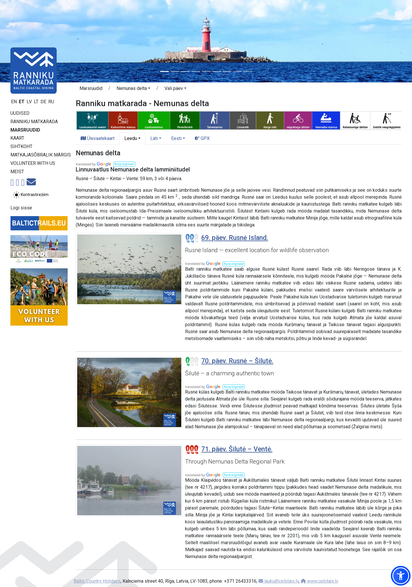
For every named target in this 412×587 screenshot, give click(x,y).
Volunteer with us (32, 163)
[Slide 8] (237, 71)
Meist (17, 171)
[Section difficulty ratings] (192, 238)
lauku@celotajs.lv (278, 581)
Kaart (17, 138)
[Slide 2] (175, 71)
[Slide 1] (164, 71)
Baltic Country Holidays (97, 581)
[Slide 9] (247, 71)
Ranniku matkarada (34, 121)
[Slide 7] (227, 71)
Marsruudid (25, 130)
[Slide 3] (185, 71)
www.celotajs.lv (319, 581)
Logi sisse (21, 208)
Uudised (19, 113)
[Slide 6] (216, 71)
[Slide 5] (206, 71)
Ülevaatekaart (97, 138)
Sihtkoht (21, 146)
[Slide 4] (195, 71)
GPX (202, 138)
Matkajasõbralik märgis (40, 155)
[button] (133, 89)
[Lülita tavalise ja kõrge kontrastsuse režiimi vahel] (30, 195)
